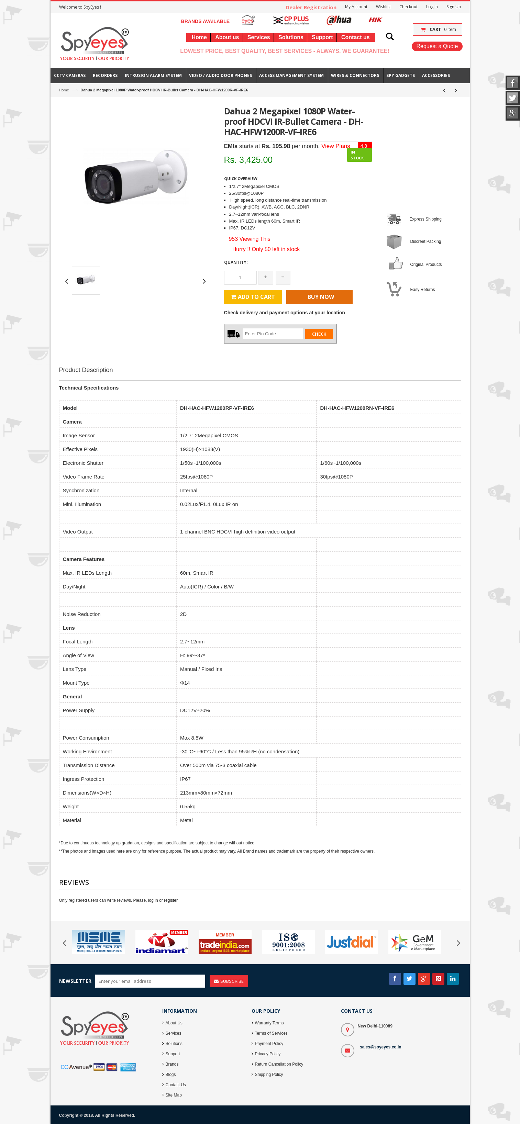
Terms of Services (271, 1033)
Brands (172, 1064)
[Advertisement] (260, 397)
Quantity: (236, 262)
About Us (174, 1023)
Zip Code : (234, 333)
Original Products (426, 264)
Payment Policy (269, 1043)
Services (173, 1033)
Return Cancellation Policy (279, 1064)
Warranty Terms (269, 1023)
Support (173, 1054)
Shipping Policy (269, 1074)
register (171, 900)
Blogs (171, 1074)
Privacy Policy (268, 1054)
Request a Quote (437, 46)
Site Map (174, 1095)
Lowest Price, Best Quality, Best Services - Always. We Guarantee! (284, 51)
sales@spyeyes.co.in (380, 1047)
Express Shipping (426, 219)
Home (64, 90)
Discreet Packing (425, 241)
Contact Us (176, 1084)
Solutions (174, 1043)
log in (153, 900)
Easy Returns (422, 289)
